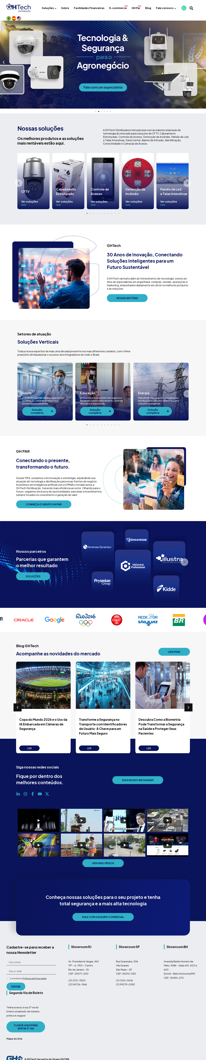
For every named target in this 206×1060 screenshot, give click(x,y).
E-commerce (118, 8)
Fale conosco (166, 8)
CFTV (25, 196)
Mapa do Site (14, 1043)
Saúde (27, 397)
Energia (143, 397)
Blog (148, 8)
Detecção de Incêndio (135, 196)
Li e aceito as (28, 983)
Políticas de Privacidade (35, 983)
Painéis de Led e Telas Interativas (173, 196)
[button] (4, 67)
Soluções (49, 8)
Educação (87, 397)
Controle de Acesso (100, 196)
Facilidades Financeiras (89, 8)
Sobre (65, 8)
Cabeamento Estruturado (66, 196)
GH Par (136, 8)
